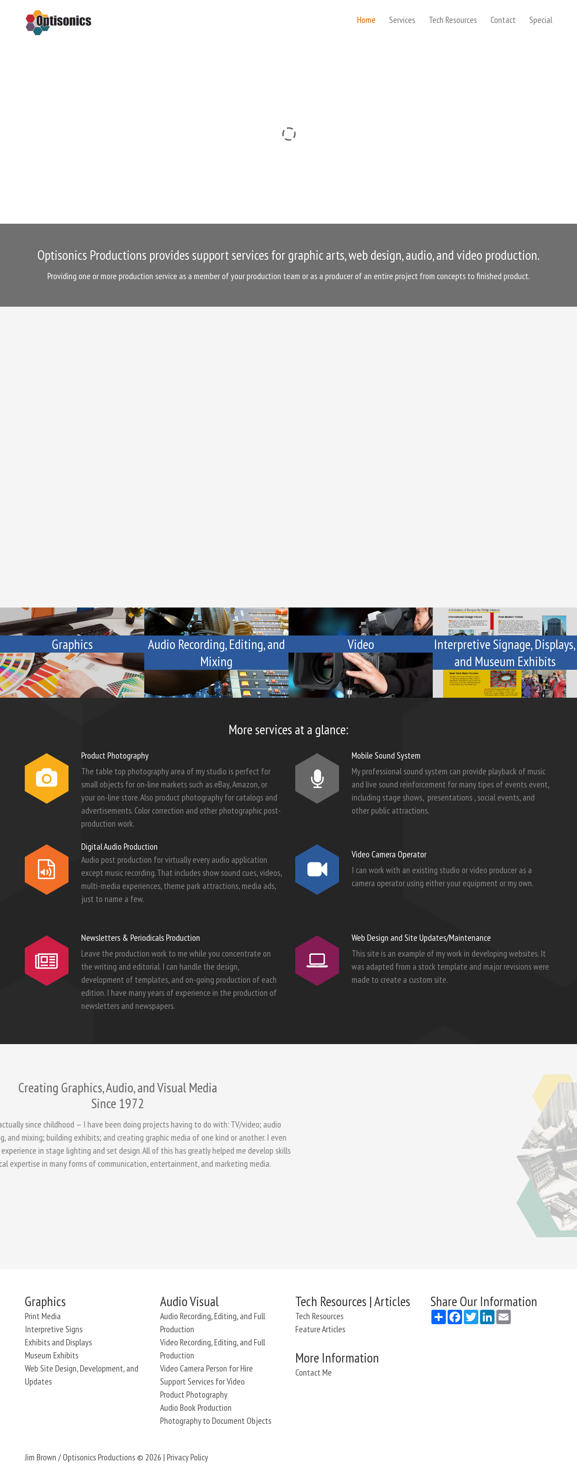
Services (402, 20)
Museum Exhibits (51, 1355)
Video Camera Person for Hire (206, 1368)
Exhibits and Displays (58, 1342)
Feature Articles (320, 1329)
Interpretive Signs (53, 1329)
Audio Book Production (196, 1407)
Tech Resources (453, 20)
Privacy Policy (187, 1457)
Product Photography (115, 755)
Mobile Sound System (386, 755)
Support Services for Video (202, 1381)
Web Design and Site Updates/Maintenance (421, 938)
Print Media (43, 1316)
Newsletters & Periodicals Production (140, 938)
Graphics (72, 644)
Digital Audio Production (119, 846)
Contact (503, 20)
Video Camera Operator (389, 854)
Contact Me (313, 1372)
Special (540, 20)
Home (366, 20)
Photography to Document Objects (215, 1421)
